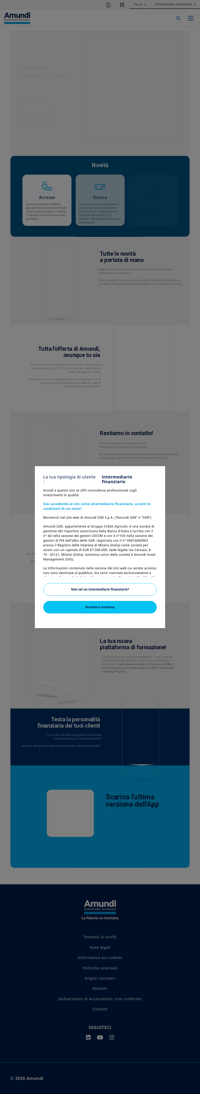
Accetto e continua (100, 607)
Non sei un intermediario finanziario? (100, 589)
